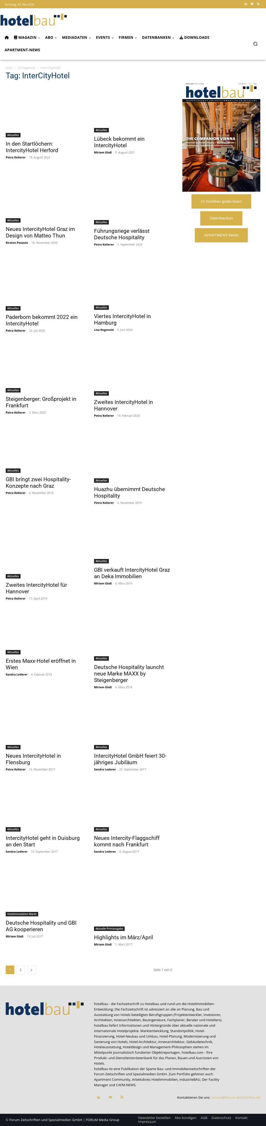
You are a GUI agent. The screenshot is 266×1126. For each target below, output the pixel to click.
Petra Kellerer (15, 157)
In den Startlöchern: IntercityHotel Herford (32, 147)
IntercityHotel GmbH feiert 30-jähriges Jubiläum (130, 759)
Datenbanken (221, 218)
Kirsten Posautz (17, 242)
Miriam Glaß (103, 152)
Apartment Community (112, 1079)
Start (9, 68)
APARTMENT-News (221, 235)
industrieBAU (189, 1079)
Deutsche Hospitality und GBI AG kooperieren (41, 926)
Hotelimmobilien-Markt (22, 914)
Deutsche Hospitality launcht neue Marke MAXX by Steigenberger (129, 673)
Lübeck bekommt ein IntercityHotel (119, 142)
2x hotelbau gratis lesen (221, 201)
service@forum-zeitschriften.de (235, 1097)
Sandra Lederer (17, 674)
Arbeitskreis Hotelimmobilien (155, 1079)
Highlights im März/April (123, 937)
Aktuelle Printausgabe (109, 928)
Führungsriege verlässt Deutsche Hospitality (122, 234)
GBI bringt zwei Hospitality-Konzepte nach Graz (38, 482)
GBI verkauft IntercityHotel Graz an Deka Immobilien (132, 573)
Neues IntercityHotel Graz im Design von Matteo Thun (40, 232)
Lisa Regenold (104, 330)
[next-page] (31, 970)
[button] (255, 43)
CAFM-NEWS (125, 1085)
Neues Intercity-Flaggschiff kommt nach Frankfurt (126, 841)
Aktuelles (13, 135)
